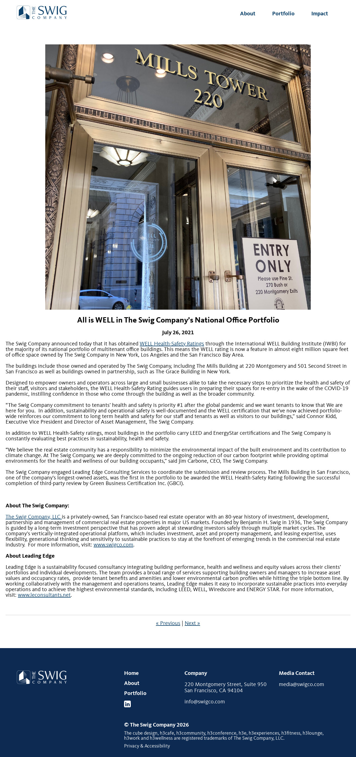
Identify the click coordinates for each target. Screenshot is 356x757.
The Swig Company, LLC (34, 517)
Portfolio (283, 14)
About (247, 14)
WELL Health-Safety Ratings (172, 344)
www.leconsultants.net (44, 595)
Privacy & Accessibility (147, 746)
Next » (192, 623)
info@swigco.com (204, 702)
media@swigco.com (301, 684)
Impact (319, 14)
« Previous (168, 623)
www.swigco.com (113, 545)
